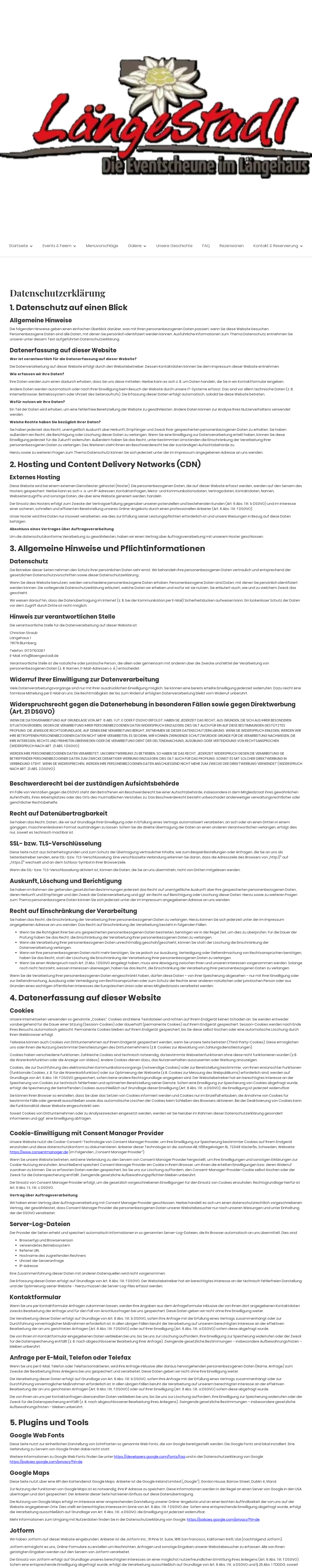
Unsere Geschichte (174, 246)
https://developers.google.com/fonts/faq (149, 1456)
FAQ (206, 246)
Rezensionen (232, 246)
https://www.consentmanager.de (39, 1152)
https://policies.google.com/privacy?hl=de (46, 1461)
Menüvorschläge (102, 246)
